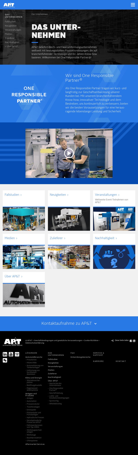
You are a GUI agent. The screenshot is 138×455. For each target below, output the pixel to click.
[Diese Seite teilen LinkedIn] (134, 341)
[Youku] (17, 354)
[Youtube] (11, 354)
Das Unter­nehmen (40, 14)
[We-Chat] (5, 360)
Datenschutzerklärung (34, 343)
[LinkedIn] (5, 354)
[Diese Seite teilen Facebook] (131, 341)
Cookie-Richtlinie (91, 340)
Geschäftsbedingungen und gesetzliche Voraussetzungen (58, 340)
